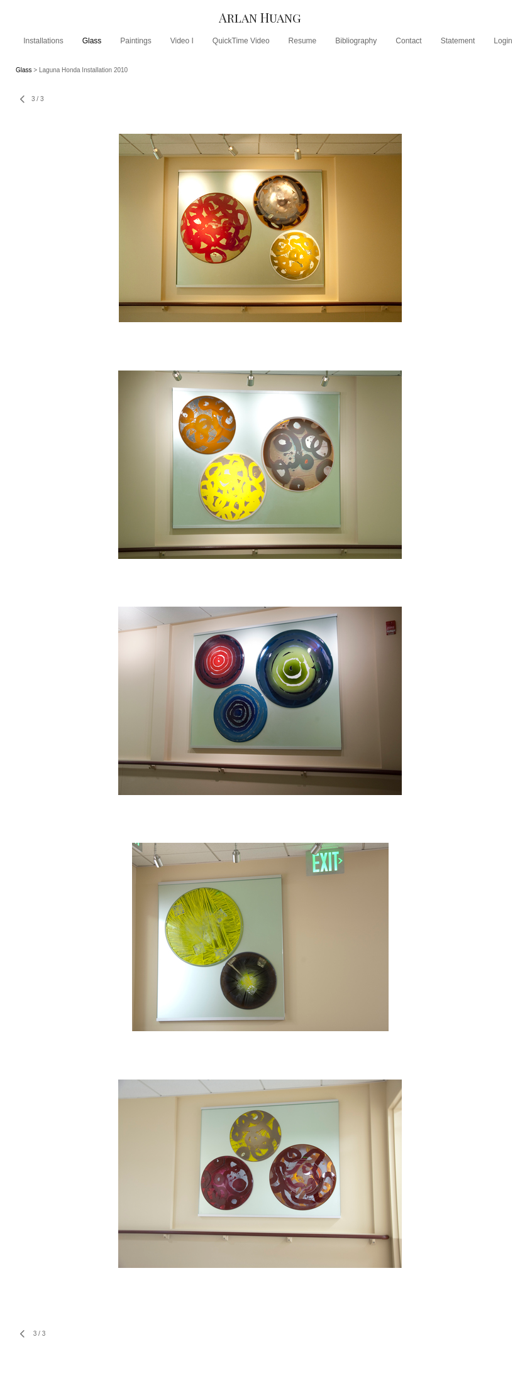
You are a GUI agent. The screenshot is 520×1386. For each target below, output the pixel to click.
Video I (182, 40)
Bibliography (356, 40)
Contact (408, 40)
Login (503, 40)
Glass (92, 40)
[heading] (260, 17)
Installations (43, 40)
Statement (458, 40)
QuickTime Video (241, 40)
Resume (303, 40)
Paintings (135, 40)
